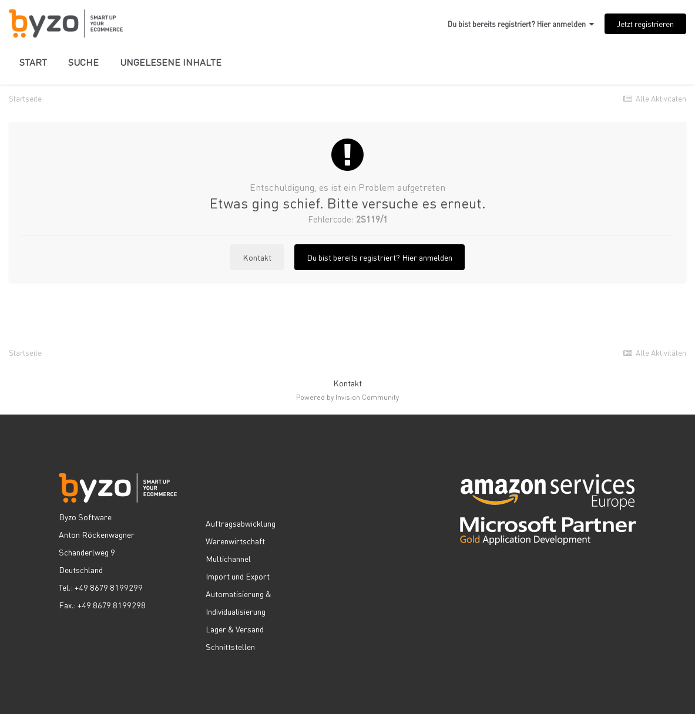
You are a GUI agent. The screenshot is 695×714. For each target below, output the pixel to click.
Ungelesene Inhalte (170, 62)
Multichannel (228, 558)
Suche (83, 62)
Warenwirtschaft (235, 541)
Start (33, 62)
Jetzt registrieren (645, 24)
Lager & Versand (235, 629)
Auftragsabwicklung (241, 523)
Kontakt (257, 257)
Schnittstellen (230, 646)
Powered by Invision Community (347, 397)
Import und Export (238, 576)
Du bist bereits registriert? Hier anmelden (521, 24)
